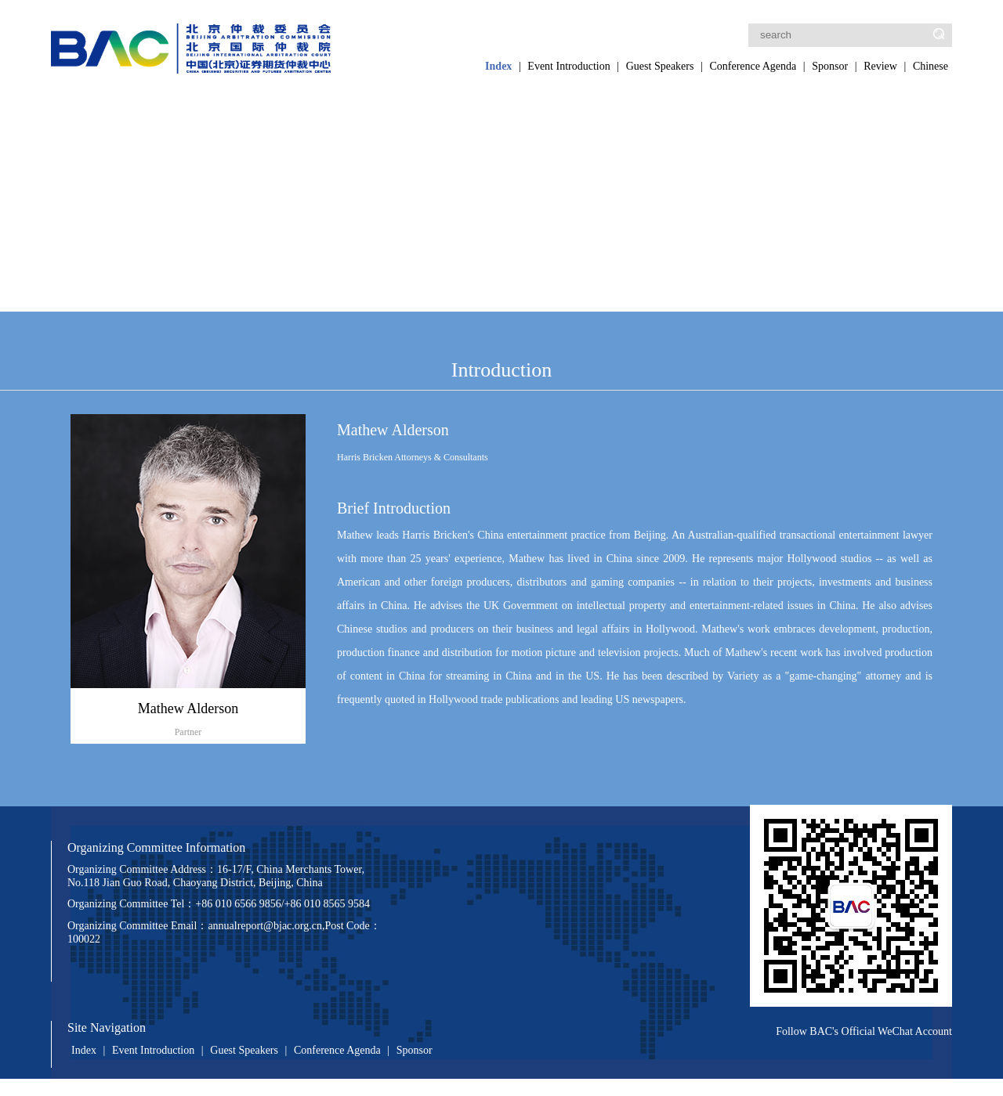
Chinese (930, 66)
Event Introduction (568, 66)
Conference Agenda (752, 66)
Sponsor (830, 66)
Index (498, 66)
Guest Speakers (660, 66)
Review (880, 66)
